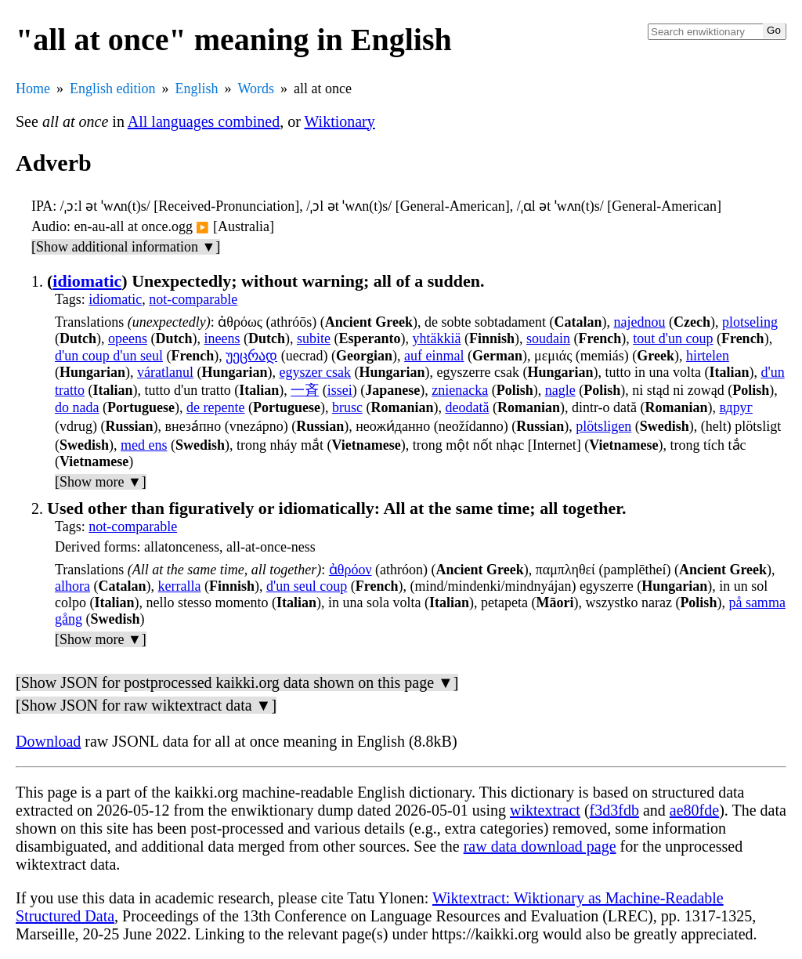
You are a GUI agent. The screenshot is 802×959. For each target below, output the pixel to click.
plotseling (750, 322)
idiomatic (86, 281)
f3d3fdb (614, 810)
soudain (548, 338)
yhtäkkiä (437, 338)
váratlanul (165, 372)
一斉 (305, 390)
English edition (113, 88)
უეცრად (251, 356)
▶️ (202, 227)
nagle (560, 390)
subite (314, 338)
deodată (467, 407)
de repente (215, 407)
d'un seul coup (306, 586)
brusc (347, 407)
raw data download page (540, 846)
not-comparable (193, 299)
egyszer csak (315, 372)
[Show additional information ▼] (125, 247)
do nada (77, 407)
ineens (222, 338)
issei (339, 390)
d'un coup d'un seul (109, 356)
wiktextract (545, 810)
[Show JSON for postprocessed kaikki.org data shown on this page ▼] (237, 682)
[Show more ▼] (100, 482)
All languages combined (204, 121)
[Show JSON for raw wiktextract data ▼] (146, 705)
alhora (72, 586)
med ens (144, 445)
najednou (639, 322)
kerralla (179, 586)
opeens (127, 338)
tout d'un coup (673, 338)
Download (48, 741)
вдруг (736, 407)
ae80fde (694, 810)
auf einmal (434, 356)
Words (256, 88)
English (197, 88)
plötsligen (603, 426)
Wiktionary (340, 121)
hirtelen (707, 356)
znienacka (460, 390)
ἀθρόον (350, 569)
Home (33, 88)
